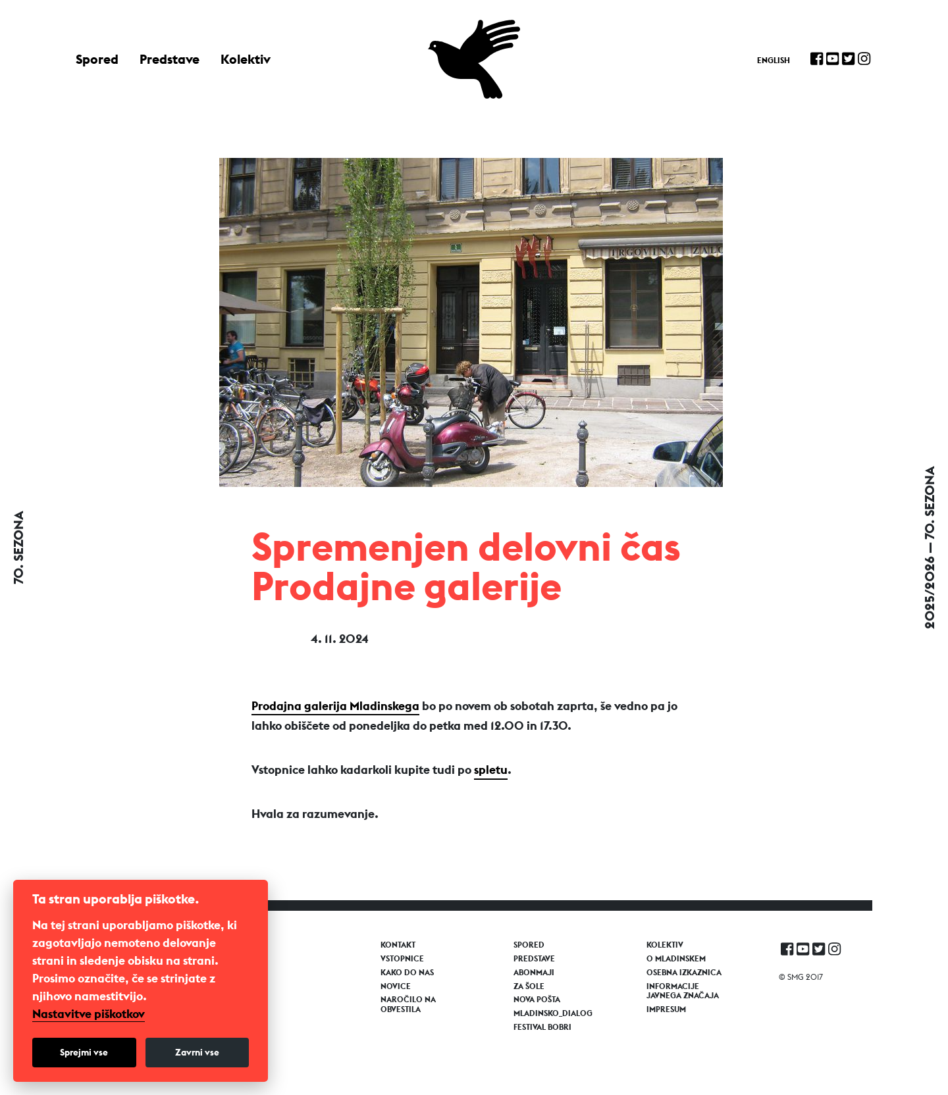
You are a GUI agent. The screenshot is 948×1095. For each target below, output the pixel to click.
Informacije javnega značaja (682, 991)
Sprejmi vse (84, 1052)
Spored (97, 59)
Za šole (529, 986)
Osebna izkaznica (684, 972)
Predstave (169, 59)
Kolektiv (246, 59)
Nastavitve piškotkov (88, 1014)
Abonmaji (534, 972)
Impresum (666, 1009)
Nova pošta (537, 999)
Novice (396, 986)
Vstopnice (402, 958)
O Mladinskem (676, 958)
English (773, 60)
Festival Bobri (542, 1027)
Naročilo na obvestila (408, 1004)
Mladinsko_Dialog (553, 1013)
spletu (491, 769)
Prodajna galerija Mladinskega (335, 705)
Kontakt (398, 945)
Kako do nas (407, 972)
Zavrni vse (197, 1052)
